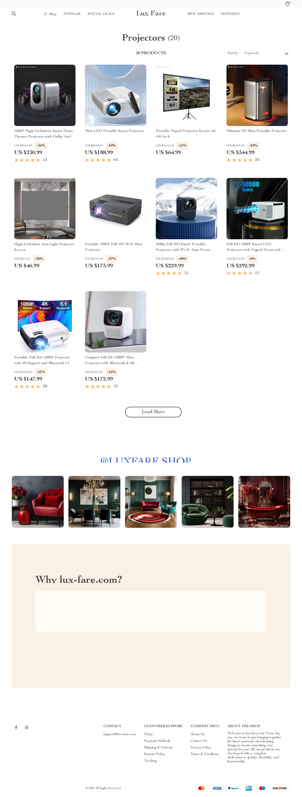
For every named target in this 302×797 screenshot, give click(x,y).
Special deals (101, 14)
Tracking (150, 761)
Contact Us (199, 741)
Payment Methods (157, 741)
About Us (198, 734)
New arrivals (201, 14)
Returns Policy (154, 754)
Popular (72, 14)
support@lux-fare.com (119, 734)
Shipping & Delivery (158, 747)
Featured (230, 14)
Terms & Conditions (205, 754)
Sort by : (234, 53)
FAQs (148, 734)
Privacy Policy (201, 747)
